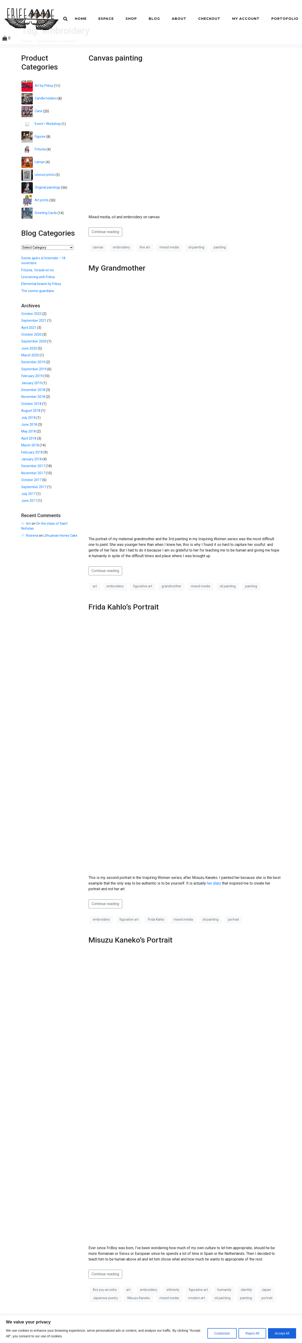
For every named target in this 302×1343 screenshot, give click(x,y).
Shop (131, 18)
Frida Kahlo (156, 942)
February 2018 (32, 475)
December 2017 (33, 489)
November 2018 (33, 420)
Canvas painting (115, 81)
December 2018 (33, 413)
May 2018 (28, 455)
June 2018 (29, 448)
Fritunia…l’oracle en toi (37, 293)
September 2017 (33, 510)
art (95, 609)
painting (220, 270)
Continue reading (105, 255)
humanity (224, 1313)
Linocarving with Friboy (38, 300)
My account (246, 18)
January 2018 (31, 482)
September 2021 (33, 344)
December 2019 (33, 385)
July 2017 (28, 517)
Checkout (209, 18)
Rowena (32, 558)
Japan (266, 1313)
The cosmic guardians (37, 314)
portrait (233, 942)
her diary (214, 906)
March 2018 (30, 468)
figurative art (142, 609)
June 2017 (29, 524)
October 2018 (31, 427)
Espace (106, 18)
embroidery (121, 270)
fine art (144, 270)
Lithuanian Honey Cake (60, 558)
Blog (154, 18)
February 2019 (32, 399)
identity (246, 1313)
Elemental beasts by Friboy (41, 307)
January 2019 (31, 406)
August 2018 (30, 434)
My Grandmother (117, 291)
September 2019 (33, 392)
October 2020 (31, 358)
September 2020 (33, 365)
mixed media (169, 270)
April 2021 (28, 351)
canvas (98, 270)
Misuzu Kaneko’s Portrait (130, 963)
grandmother (171, 609)
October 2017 (31, 503)
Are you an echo (105, 1313)
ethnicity (173, 1313)
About (179, 18)
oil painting (196, 270)
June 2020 (29, 371)
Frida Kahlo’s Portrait (123, 630)
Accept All (282, 1333)
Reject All (252, 1333)
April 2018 (28, 461)
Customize (222, 1333)
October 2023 (31, 337)
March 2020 (30, 378)
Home (81, 18)
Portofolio (284, 18)
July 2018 (28, 441)
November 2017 (33, 496)
